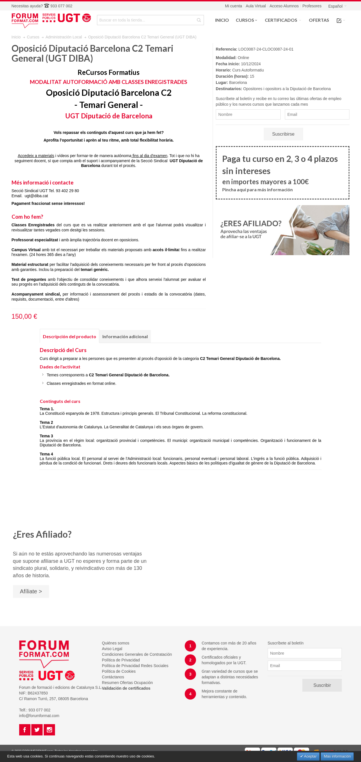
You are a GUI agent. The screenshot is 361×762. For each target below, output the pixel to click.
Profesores (312, 6)
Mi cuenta (233, 6)
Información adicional (125, 336)
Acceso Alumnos (284, 6)
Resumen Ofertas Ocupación (127, 682)
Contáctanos (113, 677)
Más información (337, 756)
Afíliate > (31, 591)
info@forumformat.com (39, 715)
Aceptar (310, 756)
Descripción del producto (69, 336)
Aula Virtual (256, 6)
